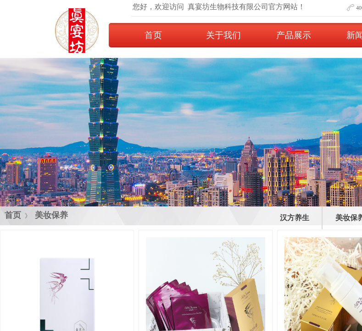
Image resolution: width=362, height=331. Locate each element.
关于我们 (223, 35)
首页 (153, 35)
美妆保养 (51, 215)
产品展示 (293, 35)
